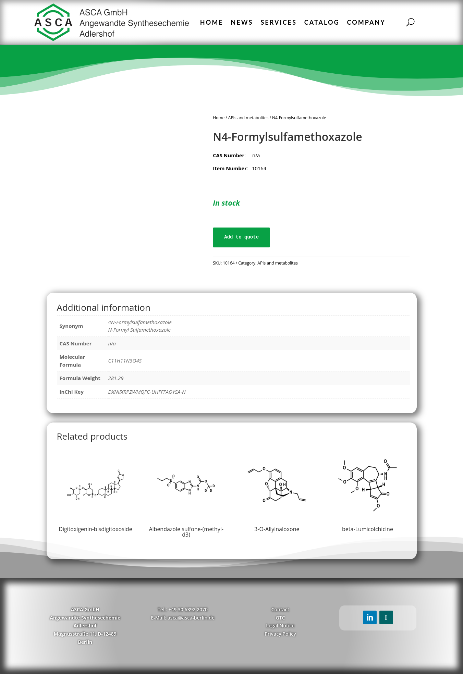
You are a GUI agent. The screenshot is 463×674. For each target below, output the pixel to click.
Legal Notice (280, 625)
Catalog (322, 22)
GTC (280, 617)
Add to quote (241, 237)
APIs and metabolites (248, 118)
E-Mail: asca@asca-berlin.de (183, 617)
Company (366, 22)
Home (211, 22)
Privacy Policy (280, 633)
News (242, 22)
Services (278, 22)
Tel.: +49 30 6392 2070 (183, 609)
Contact (280, 609)
